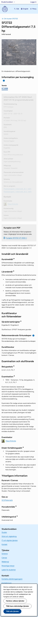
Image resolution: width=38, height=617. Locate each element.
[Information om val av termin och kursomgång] (4, 81)
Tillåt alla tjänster (12, 611)
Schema (5, 554)
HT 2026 (5, 88)
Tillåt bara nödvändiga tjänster (17, 606)
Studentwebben (7, 2)
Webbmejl (5, 562)
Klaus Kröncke (11, 441)
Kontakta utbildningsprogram (12, 579)
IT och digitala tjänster (10, 540)
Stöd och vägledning (9, 536)
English (25, 9)
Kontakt (4, 544)
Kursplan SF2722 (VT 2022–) (16, 238)
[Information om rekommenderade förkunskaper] (33, 335)
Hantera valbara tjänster (15, 601)
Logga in (33, 2)
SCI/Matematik (7, 500)
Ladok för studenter (9, 570)
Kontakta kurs (6, 583)
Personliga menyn (8, 566)
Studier (4, 532)
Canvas (4, 558)
